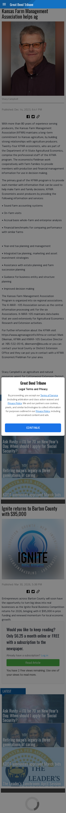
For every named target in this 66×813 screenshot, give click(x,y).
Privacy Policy (15, 403)
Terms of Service (49, 395)
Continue (33, 428)
